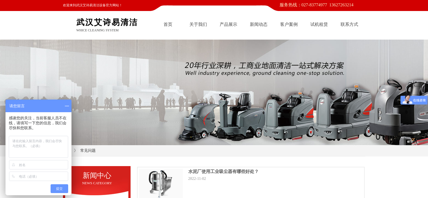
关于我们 (198, 24)
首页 (168, 24)
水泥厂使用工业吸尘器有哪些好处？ (223, 171)
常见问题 (88, 150)
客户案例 (289, 24)
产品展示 (228, 24)
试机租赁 (319, 24)
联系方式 (349, 24)
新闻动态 (258, 24)
